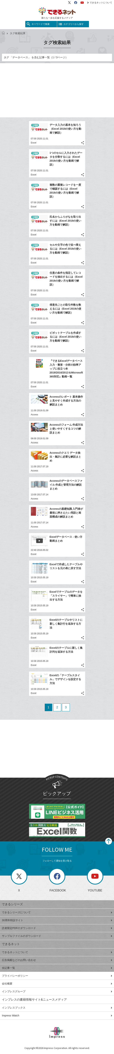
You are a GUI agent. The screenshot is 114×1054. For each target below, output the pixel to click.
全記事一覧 (57, 967)
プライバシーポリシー (57, 975)
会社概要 (57, 983)
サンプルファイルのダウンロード (57, 935)
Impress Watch (57, 1015)
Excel (33, 142)
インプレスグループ (57, 991)
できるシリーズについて (57, 912)
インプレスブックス (57, 1007)
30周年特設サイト (57, 920)
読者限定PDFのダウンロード (57, 928)
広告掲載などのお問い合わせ (57, 960)
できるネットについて (99, 2)
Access (34, 414)
